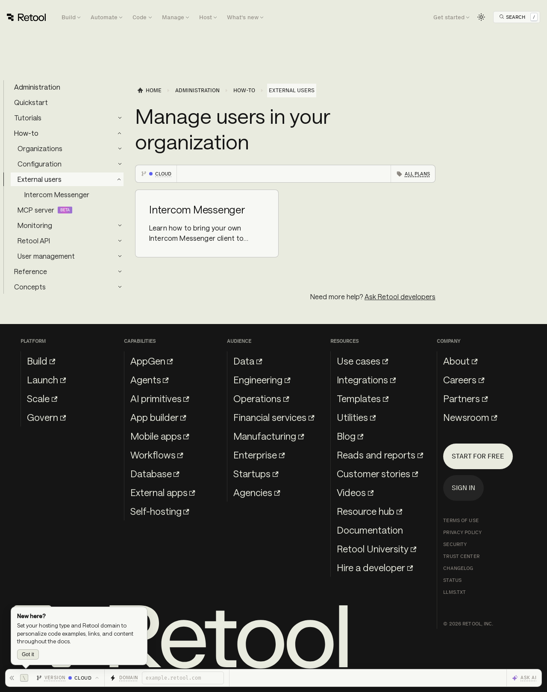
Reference (30, 271)
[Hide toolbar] (19, 677)
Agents (149, 379)
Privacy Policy (462, 532)
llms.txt (454, 592)
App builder (158, 417)
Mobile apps (159, 435)
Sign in (463, 488)
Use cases (362, 360)
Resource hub (369, 511)
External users (40, 179)
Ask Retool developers (400, 296)
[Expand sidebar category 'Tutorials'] (119, 118)
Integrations (366, 379)
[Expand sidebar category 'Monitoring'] (119, 225)
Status (452, 580)
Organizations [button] (40, 148)
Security (455, 544)
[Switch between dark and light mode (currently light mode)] (481, 17)
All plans (417, 174)
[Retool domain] (183, 678)
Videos (355, 492)
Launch (46, 379)
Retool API (34, 241)
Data (247, 360)
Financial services (273, 417)
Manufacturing (268, 435)
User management (46, 256)
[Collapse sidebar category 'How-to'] (119, 133)
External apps (162, 492)
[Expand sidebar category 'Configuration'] (119, 164)
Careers (463, 379)
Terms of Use (460, 520)
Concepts (30, 287)
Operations (261, 398)
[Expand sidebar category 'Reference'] (119, 271)
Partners (465, 398)
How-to (26, 133)
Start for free (478, 456)
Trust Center (461, 556)
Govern (46, 417)
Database (154, 473)
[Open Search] (518, 17)
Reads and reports (380, 454)
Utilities (356, 417)
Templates (362, 398)
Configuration (40, 164)
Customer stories (377, 473)
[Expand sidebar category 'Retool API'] (119, 241)
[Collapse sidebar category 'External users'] (119, 179)
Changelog (458, 568)
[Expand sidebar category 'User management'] (119, 256)
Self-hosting (159, 511)
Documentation (370, 529)
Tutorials (27, 118)
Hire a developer (375, 567)
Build (41, 360)
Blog (350, 435)
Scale (42, 398)
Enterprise (259, 454)
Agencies (256, 492)
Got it (28, 654)
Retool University (376, 548)
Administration (37, 87)
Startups (255, 473)
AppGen (151, 360)
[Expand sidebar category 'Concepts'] (119, 287)
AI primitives (159, 398)
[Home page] (149, 90)
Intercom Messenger (56, 194)
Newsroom (470, 417)
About (460, 360)
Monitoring (35, 225)
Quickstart (31, 102)
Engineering (261, 379)
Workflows (156, 454)
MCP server (36, 210)
